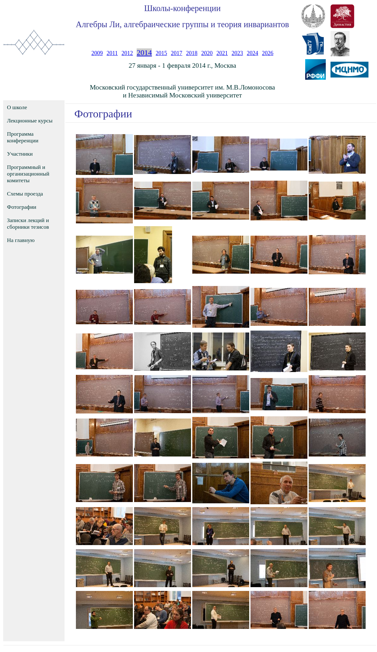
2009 (97, 53)
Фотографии (21, 207)
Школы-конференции (182, 8)
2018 (191, 53)
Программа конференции (22, 137)
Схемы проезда (25, 193)
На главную (21, 240)
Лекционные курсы (30, 120)
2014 (144, 52)
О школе (17, 107)
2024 (252, 53)
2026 (267, 53)
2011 (112, 53)
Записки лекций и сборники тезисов (28, 223)
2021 (222, 53)
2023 (237, 53)
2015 (161, 53)
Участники (20, 154)
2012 (127, 53)
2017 (176, 53)
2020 (207, 53)
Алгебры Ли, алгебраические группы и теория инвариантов (182, 24)
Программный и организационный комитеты (28, 173)
